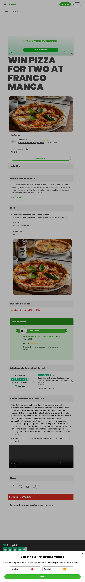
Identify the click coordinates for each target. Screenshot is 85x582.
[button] (25, 568)
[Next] (42, 576)
